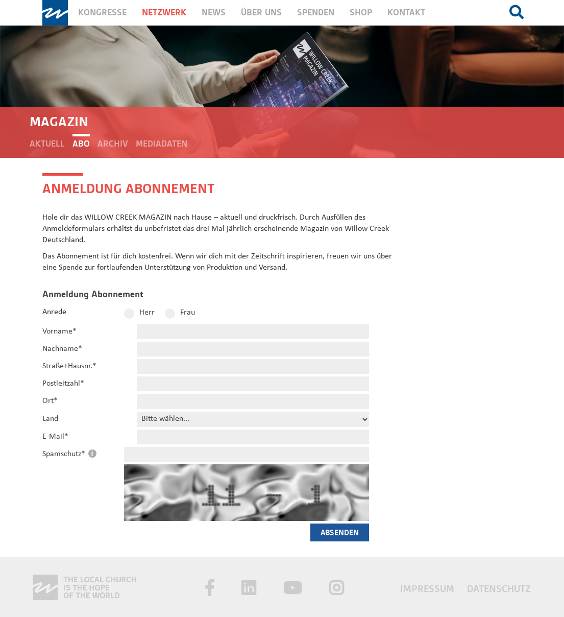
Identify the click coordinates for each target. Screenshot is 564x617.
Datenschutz (499, 588)
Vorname (59, 331)
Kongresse (102, 12)
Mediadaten (161, 144)
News (214, 12)
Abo (81, 144)
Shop (361, 12)
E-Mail (55, 437)
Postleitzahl (63, 383)
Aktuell (47, 144)
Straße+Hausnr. (69, 366)
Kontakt (406, 12)
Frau (187, 312)
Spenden (315, 12)
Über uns (261, 12)
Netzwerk (164, 12)
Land (50, 419)
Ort (50, 401)
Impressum (428, 588)
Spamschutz (64, 454)
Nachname (62, 349)
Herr (147, 312)
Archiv (112, 144)
